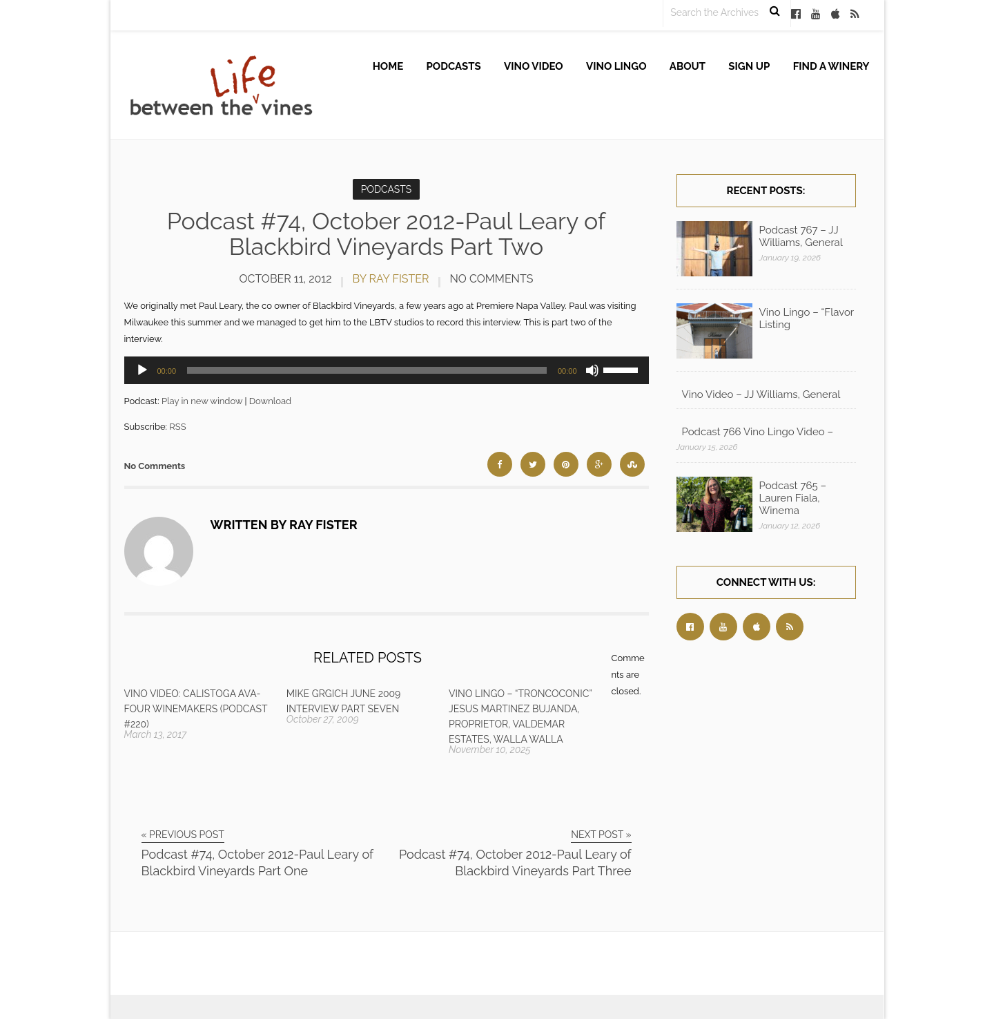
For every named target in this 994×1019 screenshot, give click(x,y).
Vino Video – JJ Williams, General (761, 394)
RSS (177, 426)
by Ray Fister (391, 278)
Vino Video (533, 66)
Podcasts (454, 66)
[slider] (367, 370)
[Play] (142, 370)
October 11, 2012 (286, 278)
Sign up (749, 66)
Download (270, 401)
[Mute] (592, 370)
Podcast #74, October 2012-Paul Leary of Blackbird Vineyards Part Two (386, 233)
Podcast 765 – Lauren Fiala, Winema (793, 498)
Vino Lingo (616, 66)
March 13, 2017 (155, 734)
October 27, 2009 (322, 719)
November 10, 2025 (490, 749)
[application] (386, 370)
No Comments (492, 278)
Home (388, 66)
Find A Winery (831, 66)
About (687, 66)
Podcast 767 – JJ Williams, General (801, 236)
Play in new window (202, 401)
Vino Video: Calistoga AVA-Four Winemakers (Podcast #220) (196, 709)
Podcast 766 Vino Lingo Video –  (759, 432)
